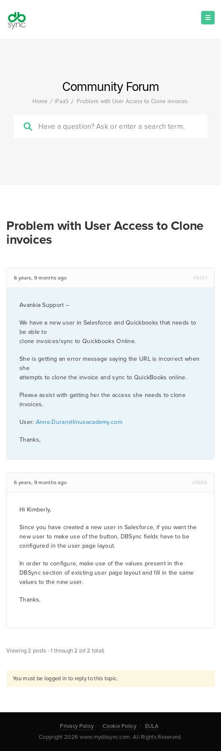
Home (40, 101)
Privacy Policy (77, 726)
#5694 (200, 482)
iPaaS (62, 101)
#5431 (200, 278)
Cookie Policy (119, 726)
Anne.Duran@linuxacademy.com (79, 422)
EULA (152, 726)
